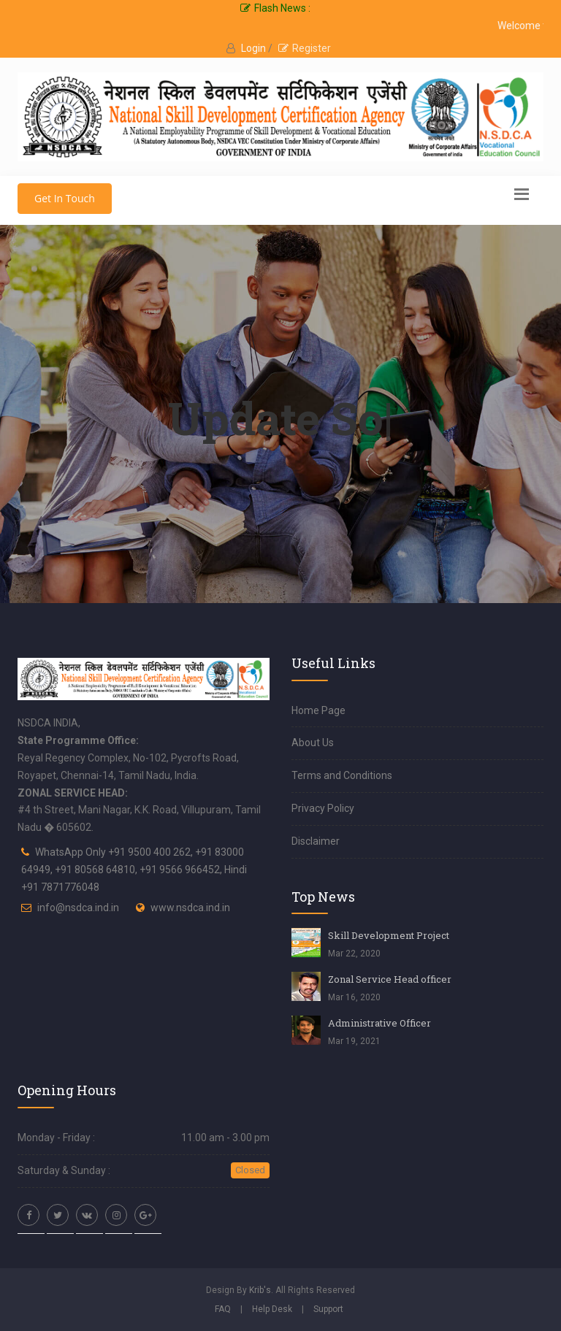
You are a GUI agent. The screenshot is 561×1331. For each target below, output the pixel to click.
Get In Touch (64, 198)
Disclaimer (315, 841)
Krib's (260, 1290)
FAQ (223, 1309)
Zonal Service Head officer (389, 979)
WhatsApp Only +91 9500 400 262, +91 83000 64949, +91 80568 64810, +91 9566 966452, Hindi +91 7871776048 (134, 869)
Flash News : (275, 8)
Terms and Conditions (341, 775)
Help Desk (272, 1309)
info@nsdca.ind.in (78, 907)
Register (304, 48)
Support (328, 1309)
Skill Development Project (388, 935)
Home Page (318, 710)
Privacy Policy (322, 808)
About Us (312, 742)
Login (254, 48)
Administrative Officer (379, 1022)
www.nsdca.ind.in (190, 907)
